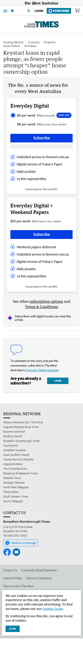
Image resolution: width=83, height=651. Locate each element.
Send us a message (20, 543)
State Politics (11, 46)
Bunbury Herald (12, 436)
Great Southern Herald (16, 454)
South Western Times (15, 496)
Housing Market (13, 42)
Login (39, 11)
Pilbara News (11, 492)
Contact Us (10, 570)
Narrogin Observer (14, 482)
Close (12, 628)
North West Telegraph (16, 487)
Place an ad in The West (18, 586)
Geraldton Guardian (14, 450)
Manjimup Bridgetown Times (20, 473)
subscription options (46, 301)
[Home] (12, 10)
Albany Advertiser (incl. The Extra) (23, 422)
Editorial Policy (12, 578)
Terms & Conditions (41, 307)
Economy (34, 42)
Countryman (10, 445)
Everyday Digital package (42, 370)
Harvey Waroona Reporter (18, 459)
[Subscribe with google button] (41, 146)
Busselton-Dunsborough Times (21, 441)
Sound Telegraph (13, 501)
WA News (30, 46)
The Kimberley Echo (15, 468)
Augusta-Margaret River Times (21, 427)
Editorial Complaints (39, 578)
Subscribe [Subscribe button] (41, 138)
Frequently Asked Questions (39, 570)
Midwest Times (12, 478)
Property (50, 42)
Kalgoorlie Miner (13, 464)
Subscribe (58, 11)
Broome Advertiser (14, 431)
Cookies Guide (52, 609)
